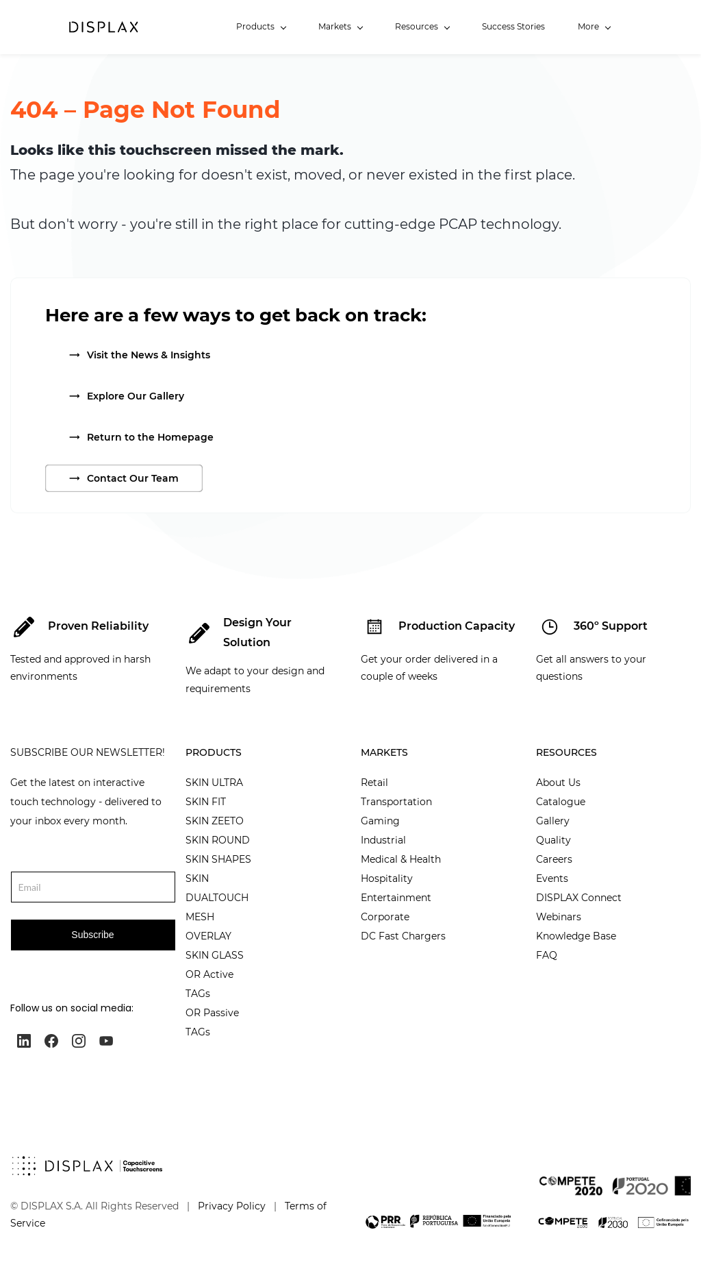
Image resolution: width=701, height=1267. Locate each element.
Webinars (558, 917)
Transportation (396, 802)
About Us (558, 782)
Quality (553, 840)
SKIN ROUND (218, 840)
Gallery (553, 821)
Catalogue (560, 802)
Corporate (385, 917)
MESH (200, 917)
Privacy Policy (232, 1206)
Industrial (383, 840)
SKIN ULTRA (214, 782)
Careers (554, 859)
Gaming (380, 821)
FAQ (546, 955)
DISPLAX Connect (579, 897)
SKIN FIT (206, 802)
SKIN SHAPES (218, 859)
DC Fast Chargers (403, 936)
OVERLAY (208, 936)
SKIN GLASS (215, 955)
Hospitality (387, 878)
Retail (374, 782)
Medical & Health (401, 859)
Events (552, 878)
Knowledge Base (576, 936)
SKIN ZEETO (215, 821)
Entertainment (396, 897)
